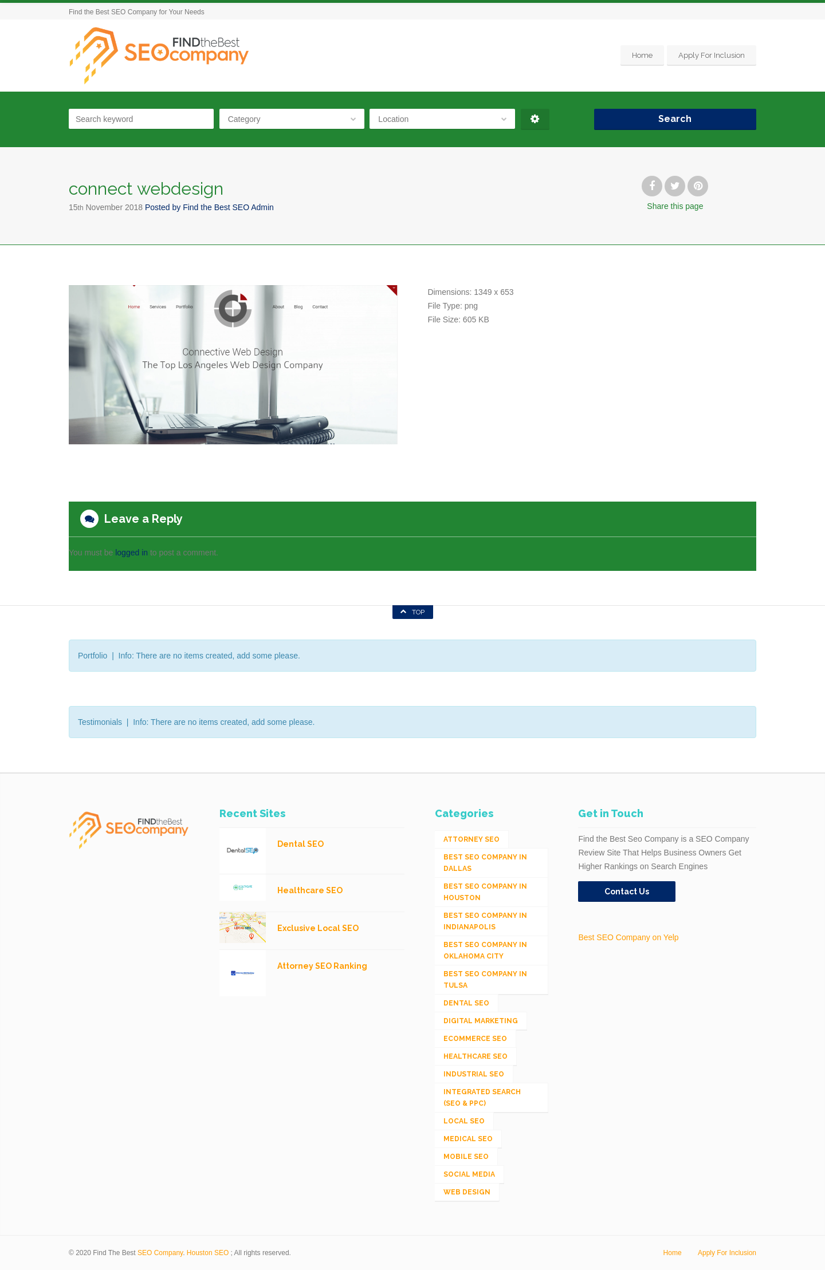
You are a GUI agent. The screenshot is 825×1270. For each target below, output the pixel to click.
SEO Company (160, 1253)
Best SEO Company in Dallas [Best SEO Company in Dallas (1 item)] (485, 863)
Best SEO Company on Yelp (628, 937)
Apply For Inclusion (711, 55)
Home (642, 55)
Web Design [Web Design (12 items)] (466, 1192)
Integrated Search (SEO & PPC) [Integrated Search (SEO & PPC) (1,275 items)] (482, 1097)
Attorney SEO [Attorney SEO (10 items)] (471, 839)
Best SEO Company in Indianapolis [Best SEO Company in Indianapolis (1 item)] (485, 921)
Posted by (209, 207)
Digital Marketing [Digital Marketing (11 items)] (480, 1021)
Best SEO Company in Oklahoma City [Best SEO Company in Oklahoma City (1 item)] (485, 950)
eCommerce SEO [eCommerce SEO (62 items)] (475, 1039)
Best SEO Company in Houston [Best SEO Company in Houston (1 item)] (485, 892)
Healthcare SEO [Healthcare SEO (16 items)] (475, 1056)
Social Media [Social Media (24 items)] (469, 1174)
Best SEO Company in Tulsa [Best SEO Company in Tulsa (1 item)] (485, 979)
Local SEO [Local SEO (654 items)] (464, 1121)
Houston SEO (208, 1253)
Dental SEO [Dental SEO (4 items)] (466, 1003)
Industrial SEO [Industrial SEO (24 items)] (473, 1074)
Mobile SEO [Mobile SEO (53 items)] (466, 1157)
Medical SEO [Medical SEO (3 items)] (468, 1139)
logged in (131, 552)
